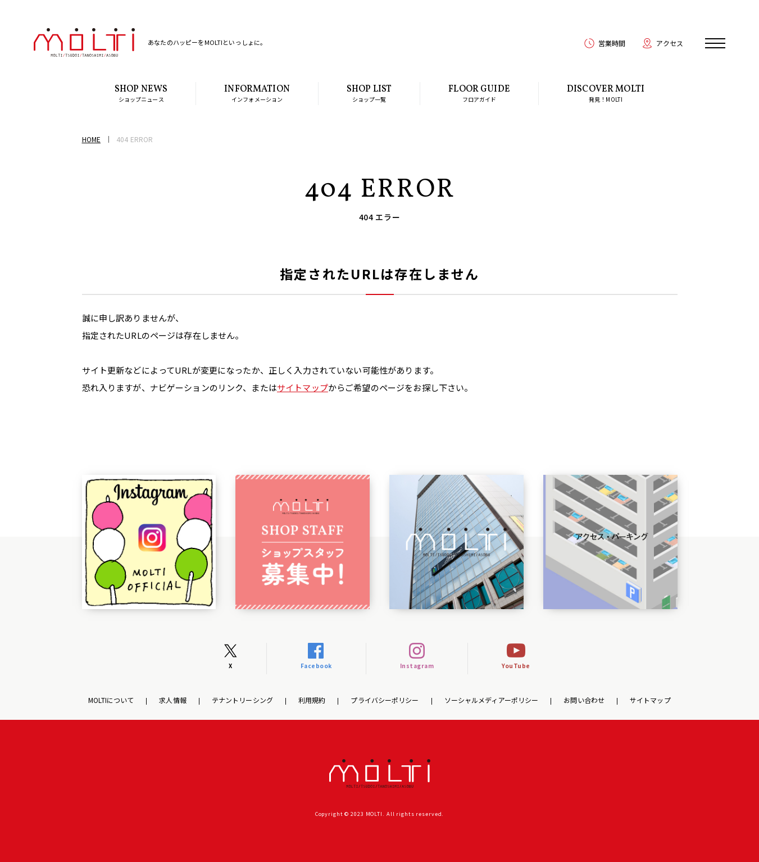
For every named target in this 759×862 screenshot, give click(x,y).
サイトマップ (302, 387)
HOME (91, 139)
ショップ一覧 (369, 93)
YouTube (516, 665)
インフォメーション (257, 93)
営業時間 (612, 43)
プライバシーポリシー (385, 700)
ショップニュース (141, 93)
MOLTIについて (111, 700)
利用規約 (311, 700)
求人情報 (172, 700)
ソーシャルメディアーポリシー (491, 700)
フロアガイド (479, 93)
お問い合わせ (584, 700)
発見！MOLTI (605, 93)
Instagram (417, 665)
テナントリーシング (242, 700)
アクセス (669, 43)
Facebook (316, 665)
